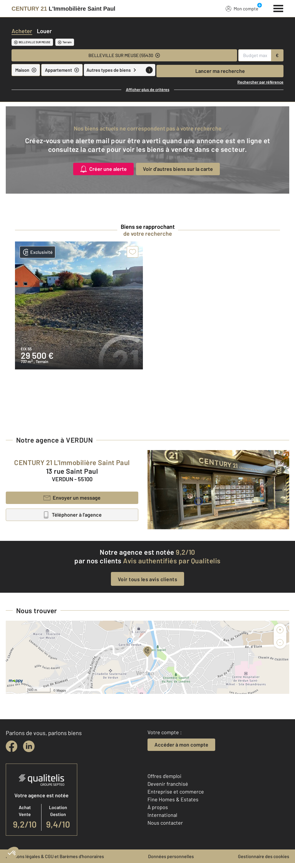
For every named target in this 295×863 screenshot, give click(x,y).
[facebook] (11, 746)
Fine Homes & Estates (173, 799)
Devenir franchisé (168, 784)
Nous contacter (165, 822)
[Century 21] (63, 9)
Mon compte (242, 8)
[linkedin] (29, 746)
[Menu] (278, 7)
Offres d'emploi (164, 776)
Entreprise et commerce (176, 791)
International (162, 815)
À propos (158, 807)
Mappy (61, 690)
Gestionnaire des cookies (263, 856)
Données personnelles (171, 856)
